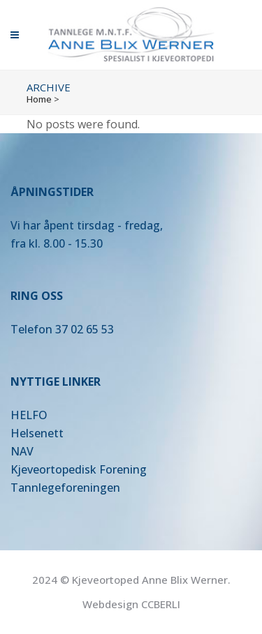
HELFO (29, 415)
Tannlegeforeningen (65, 487)
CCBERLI (160, 604)
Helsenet (34, 433)
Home (39, 99)
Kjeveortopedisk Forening (78, 469)
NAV (22, 451)
